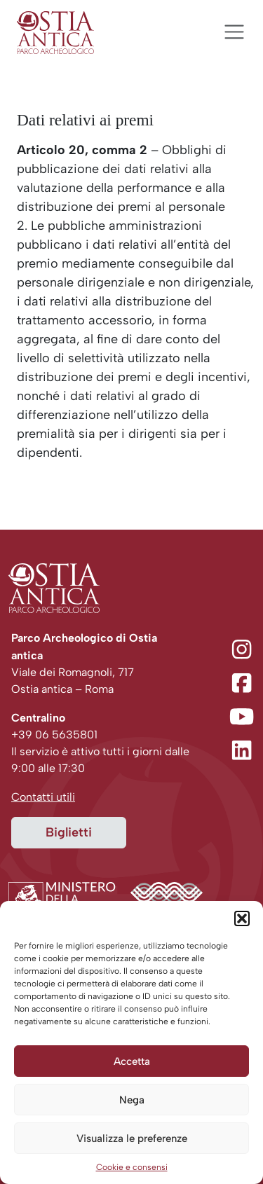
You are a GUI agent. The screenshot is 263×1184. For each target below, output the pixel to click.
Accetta (132, 1061)
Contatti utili (43, 797)
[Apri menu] (234, 32)
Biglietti (69, 832)
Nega (131, 1100)
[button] (242, 918)
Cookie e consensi (132, 1167)
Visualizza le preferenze (131, 1138)
